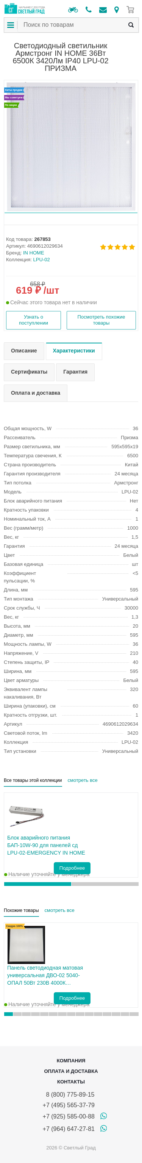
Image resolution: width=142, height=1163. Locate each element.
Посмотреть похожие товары (101, 320)
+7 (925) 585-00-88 (69, 1116)
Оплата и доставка (71, 1071)
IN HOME (33, 253)
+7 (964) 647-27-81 (69, 1129)
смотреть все (83, 780)
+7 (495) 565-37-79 (69, 1105)
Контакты (71, 1082)
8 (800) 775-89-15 (69, 1094)
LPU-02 (41, 259)
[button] (71, 212)
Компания (71, 1060)
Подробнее (72, 868)
